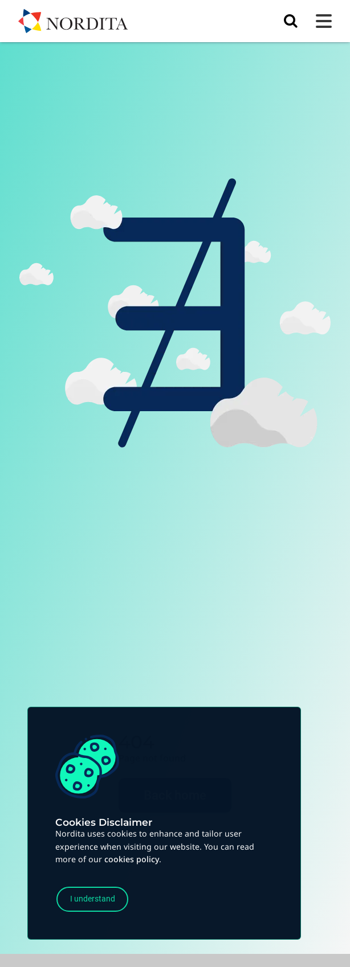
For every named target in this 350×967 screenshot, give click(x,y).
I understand (92, 899)
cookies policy (131, 859)
